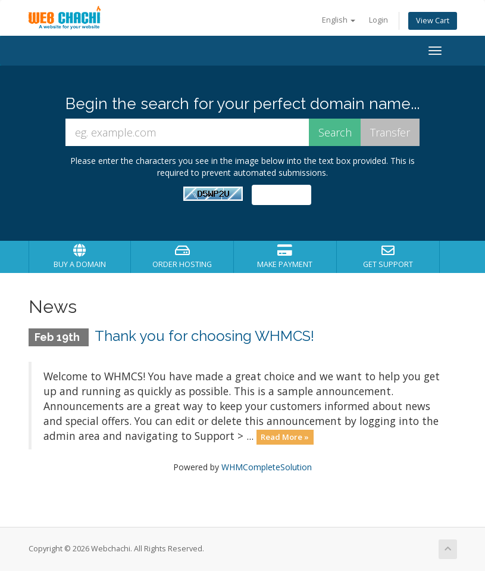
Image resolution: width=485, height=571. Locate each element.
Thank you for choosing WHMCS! (204, 336)
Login (378, 20)
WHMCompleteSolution (266, 467)
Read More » (285, 437)
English (338, 20)
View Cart (432, 20)
